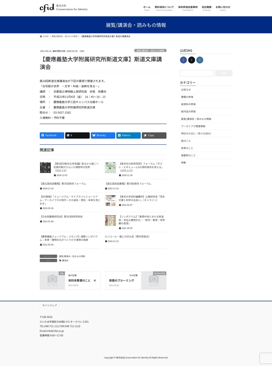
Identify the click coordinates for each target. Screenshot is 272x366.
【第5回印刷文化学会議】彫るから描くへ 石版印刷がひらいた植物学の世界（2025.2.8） (77, 167)
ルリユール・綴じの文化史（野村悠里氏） (128, 236)
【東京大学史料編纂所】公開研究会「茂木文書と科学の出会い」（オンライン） (142, 198)
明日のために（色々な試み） (197, 133)
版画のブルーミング (121, 280)
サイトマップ (49, 305)
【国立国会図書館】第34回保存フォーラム (128, 183)
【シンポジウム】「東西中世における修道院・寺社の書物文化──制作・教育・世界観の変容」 (142, 220)
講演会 (65, 260)
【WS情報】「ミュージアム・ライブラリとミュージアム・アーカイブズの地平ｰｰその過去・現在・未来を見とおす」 (70, 200)
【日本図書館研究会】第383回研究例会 (61, 216)
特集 (183, 162)
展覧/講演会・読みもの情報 (150, 50)
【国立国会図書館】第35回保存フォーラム (63, 183)
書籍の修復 (187, 97)
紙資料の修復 (188, 104)
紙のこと (186, 140)
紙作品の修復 (188, 111)
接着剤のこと (188, 155)
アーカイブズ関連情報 (193, 126)
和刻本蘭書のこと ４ (82, 280)
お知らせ (186, 89)
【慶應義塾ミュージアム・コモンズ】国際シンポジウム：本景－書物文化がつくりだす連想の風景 (69, 238)
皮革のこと (187, 148)
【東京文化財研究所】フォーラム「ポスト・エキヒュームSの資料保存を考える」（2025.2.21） (141, 167)
